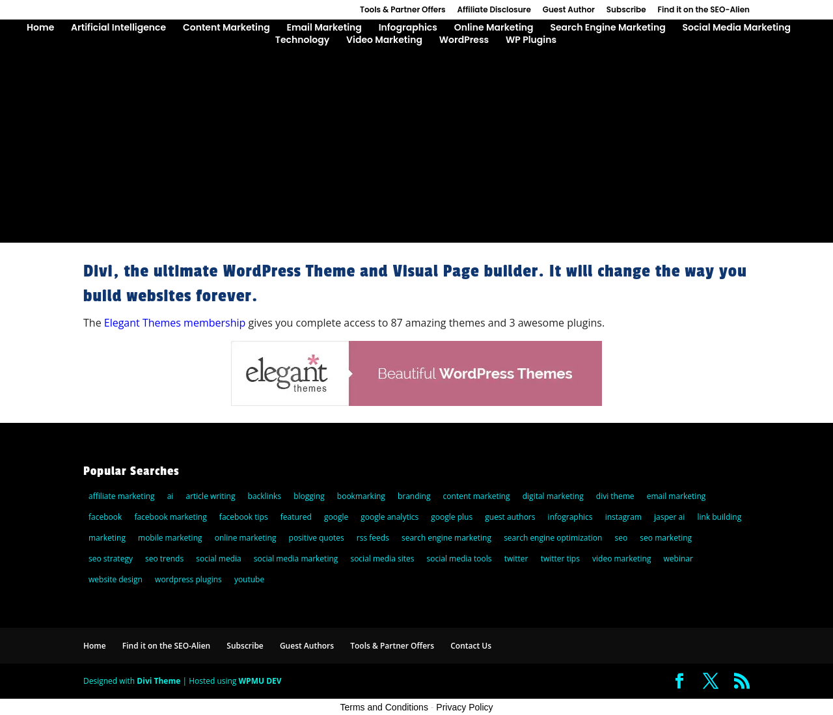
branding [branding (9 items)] (414, 496)
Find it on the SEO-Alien (704, 10)
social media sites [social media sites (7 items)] (382, 558)
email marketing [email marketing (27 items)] (676, 496)
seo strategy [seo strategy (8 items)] (111, 558)
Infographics (408, 28)
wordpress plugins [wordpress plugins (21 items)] (188, 579)
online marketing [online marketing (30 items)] (246, 537)
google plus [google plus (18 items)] (451, 516)
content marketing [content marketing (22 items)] (476, 496)
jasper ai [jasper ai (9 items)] (669, 516)
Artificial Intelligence (118, 28)
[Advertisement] (416, 145)
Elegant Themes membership (175, 323)
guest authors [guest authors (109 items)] (510, 516)
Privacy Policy (464, 707)
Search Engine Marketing (607, 28)
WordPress (464, 40)
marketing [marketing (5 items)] (107, 537)
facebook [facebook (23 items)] (105, 516)
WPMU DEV (260, 680)
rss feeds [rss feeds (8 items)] (373, 537)
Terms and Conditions (384, 707)
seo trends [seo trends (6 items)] (164, 558)
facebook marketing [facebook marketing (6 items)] (170, 516)
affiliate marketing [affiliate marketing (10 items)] (122, 496)
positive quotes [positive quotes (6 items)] (316, 537)
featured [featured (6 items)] (296, 516)
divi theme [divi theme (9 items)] (615, 496)
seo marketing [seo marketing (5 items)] (666, 537)
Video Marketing (384, 40)
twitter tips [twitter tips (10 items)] (560, 558)
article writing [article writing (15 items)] (210, 496)
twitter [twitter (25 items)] (516, 558)
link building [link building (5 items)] (719, 516)
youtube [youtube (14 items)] (249, 579)
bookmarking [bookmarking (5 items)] (361, 496)
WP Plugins (531, 40)
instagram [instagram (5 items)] (623, 516)
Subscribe (626, 10)
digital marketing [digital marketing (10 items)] (553, 496)
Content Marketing (226, 28)
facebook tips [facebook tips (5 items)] (243, 516)
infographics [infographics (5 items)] (570, 516)
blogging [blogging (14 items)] (309, 496)
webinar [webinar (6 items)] (678, 558)
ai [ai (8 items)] (170, 496)
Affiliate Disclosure (493, 10)
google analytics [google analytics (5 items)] (389, 516)
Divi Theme (158, 680)
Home (40, 28)
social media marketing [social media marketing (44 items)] (296, 558)
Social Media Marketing (736, 28)
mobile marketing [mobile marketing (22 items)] (170, 537)
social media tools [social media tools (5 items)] (459, 558)
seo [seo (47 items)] (621, 537)
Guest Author (569, 10)
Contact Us (470, 645)
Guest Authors (307, 645)
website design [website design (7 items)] (116, 579)
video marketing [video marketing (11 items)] (621, 558)
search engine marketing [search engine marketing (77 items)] (446, 537)
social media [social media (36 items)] (218, 558)
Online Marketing (494, 28)
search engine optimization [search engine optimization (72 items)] (553, 537)
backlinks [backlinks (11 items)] (265, 496)
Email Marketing (323, 28)
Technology (302, 40)
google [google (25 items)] (336, 516)
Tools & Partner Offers (403, 10)
